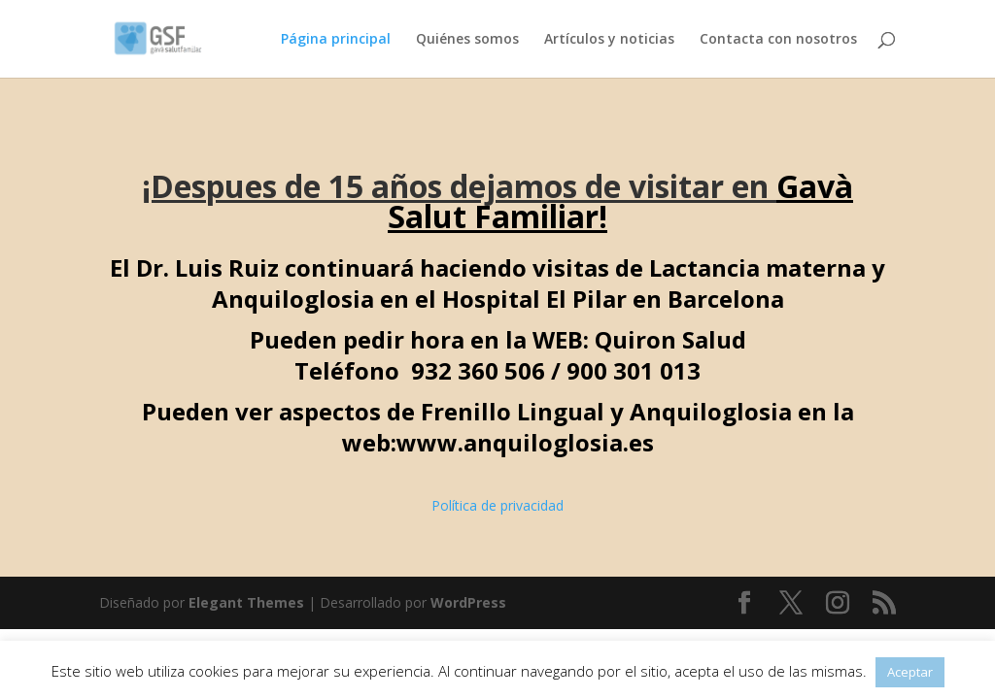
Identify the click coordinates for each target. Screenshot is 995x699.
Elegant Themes (246, 602)
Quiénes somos (467, 40)
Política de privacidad (497, 505)
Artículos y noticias (609, 40)
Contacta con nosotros (778, 40)
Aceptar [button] (910, 672)
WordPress (468, 602)
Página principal (336, 40)
